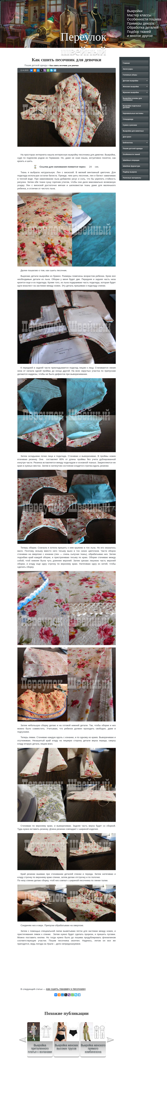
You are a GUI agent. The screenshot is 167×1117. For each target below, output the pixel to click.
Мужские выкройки (131, 92)
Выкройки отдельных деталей (132, 106)
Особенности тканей (131, 154)
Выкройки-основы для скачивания (132, 99)
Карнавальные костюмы (133, 113)
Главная (126, 63)
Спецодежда (128, 119)
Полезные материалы (132, 178)
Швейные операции (131, 160)
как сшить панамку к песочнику (66, 988)
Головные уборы (130, 75)
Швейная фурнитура (131, 166)
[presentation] (22, 1040)
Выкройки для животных (133, 131)
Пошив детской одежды (133, 148)
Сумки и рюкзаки (130, 125)
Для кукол (127, 137)
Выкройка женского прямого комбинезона (93, 1048)
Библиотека (128, 143)
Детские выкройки (130, 81)
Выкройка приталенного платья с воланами (40, 1048)
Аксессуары (128, 69)
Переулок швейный (83, 43)
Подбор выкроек (130, 172)
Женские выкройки (131, 87)
